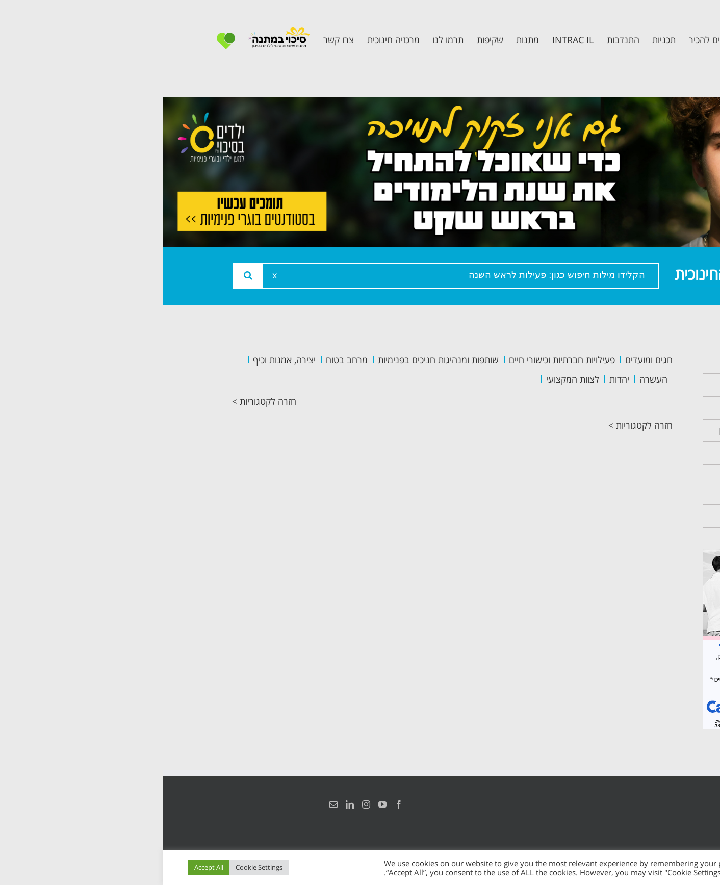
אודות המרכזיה (611, 384)
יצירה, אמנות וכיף (121, 360)
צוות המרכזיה (614, 407)
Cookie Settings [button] (96, 867)
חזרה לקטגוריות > (101, 401)
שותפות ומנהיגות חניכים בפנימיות (275, 360)
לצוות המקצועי (409, 379)
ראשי (632, 361)
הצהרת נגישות (639, 804)
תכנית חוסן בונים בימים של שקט (606, 485)
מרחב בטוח (184, 360)
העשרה (491, 379)
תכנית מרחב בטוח (603, 430)
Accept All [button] (46, 867)
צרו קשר (625, 516)
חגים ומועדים (486, 360)
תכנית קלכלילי (613, 453)
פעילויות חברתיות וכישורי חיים (399, 360)
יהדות (457, 379)
